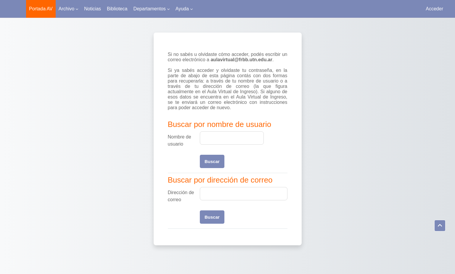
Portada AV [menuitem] (41, 8)
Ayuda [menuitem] (182, 8)
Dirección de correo (181, 196)
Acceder (434, 8)
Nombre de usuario (179, 140)
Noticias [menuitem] (92, 8)
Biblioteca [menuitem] (117, 8)
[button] (440, 226)
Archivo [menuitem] (66, 8)
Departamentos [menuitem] (149, 8)
